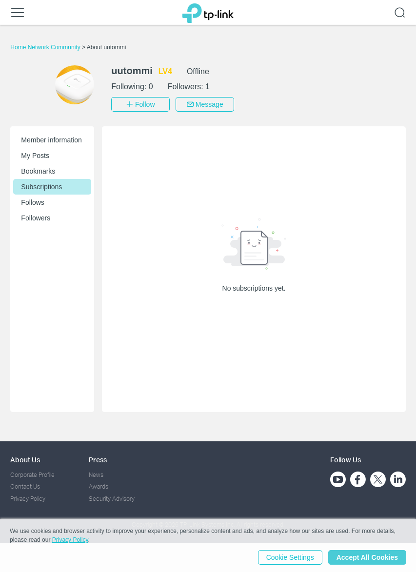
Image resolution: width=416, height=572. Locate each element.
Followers (35, 218)
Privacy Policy (27, 498)
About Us (25, 459)
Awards (98, 486)
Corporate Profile (32, 474)
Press (98, 459)
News (96, 474)
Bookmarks (38, 171)
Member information (51, 140)
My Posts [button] (35, 155)
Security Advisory (112, 498)
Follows (32, 202)
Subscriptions (41, 187)
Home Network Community (46, 47)
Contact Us (25, 486)
